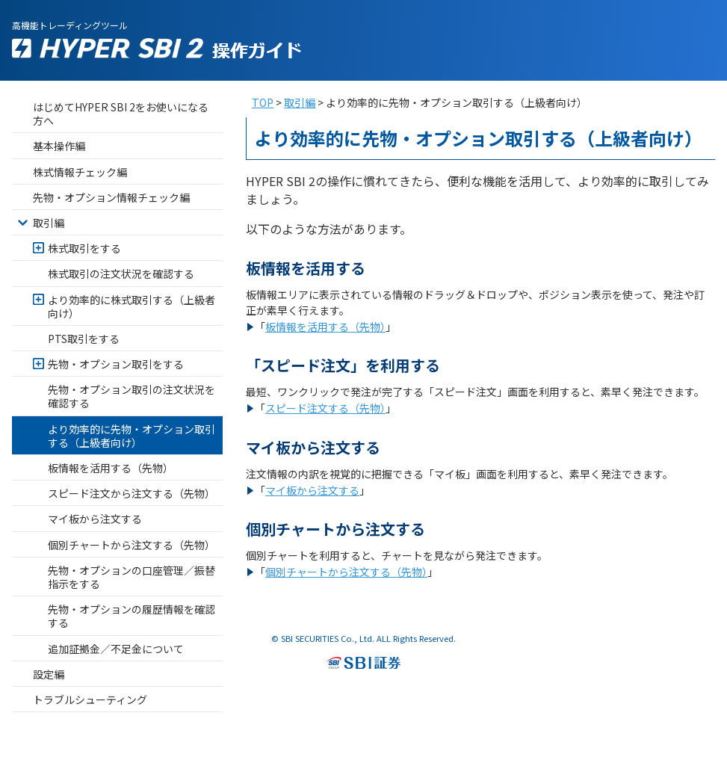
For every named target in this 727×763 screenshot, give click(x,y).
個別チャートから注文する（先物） (346, 571)
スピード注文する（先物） (325, 408)
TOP (262, 102)
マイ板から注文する (312, 490)
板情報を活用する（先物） (325, 326)
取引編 (299, 102)
